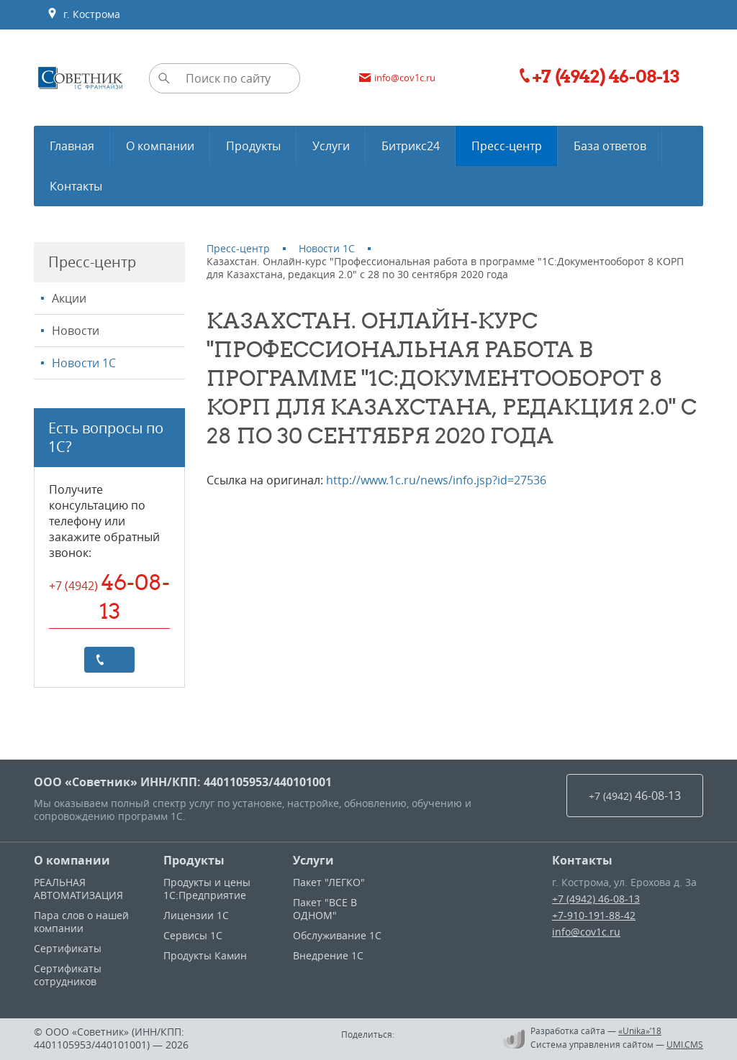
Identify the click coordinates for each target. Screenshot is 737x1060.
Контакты (582, 860)
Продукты (194, 860)
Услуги (313, 860)
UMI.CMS (684, 1044)
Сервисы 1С (192, 935)
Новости (75, 330)
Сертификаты (67, 948)
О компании (72, 860)
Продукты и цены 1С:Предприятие (206, 888)
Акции (69, 298)
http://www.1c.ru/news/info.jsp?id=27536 (436, 480)
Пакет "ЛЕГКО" (329, 882)
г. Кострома (83, 14)
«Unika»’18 (639, 1030)
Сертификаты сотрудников (67, 975)
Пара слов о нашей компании (81, 921)
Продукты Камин (205, 955)
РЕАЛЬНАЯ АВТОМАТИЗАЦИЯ (78, 888)
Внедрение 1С (328, 955)
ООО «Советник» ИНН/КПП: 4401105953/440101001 (183, 782)
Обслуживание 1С (337, 935)
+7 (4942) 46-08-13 (596, 898)
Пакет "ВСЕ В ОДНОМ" (325, 908)
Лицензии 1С (196, 915)
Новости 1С (84, 363)
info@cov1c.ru (586, 932)
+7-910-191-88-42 (594, 915)
